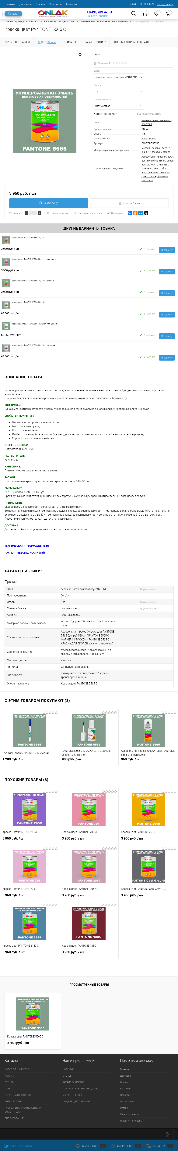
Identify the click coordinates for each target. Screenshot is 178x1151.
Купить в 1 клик (129, 203)
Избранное (126, 1145)
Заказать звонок (97, 15)
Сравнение (91, 1145)
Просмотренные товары (89, 985)
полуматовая (148, 138)
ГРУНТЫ (9, 1082)
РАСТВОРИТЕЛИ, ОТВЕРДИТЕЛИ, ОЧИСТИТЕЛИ (23, 1109)
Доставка (25, 4)
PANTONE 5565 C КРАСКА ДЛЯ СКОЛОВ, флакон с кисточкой (155, 176)
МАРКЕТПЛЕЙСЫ (72, 1095)
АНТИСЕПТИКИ (13, 1101)
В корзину (48, 203)
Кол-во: (18, 213)
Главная (10, 4)
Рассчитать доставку (88, 213)
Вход (133, 3)
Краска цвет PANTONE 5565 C (79, 683)
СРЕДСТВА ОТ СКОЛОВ (18, 1095)
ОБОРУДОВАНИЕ (14, 1118)
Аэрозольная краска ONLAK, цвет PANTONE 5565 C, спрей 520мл (157, 160)
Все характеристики (149, 113)
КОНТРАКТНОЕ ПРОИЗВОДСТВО (80, 1088)
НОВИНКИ (68, 1069)
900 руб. (89, 760)
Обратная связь (18, 1145)
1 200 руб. (29, 760)
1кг (143, 133)
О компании (127, 1101)
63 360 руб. (11, 313)
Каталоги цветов (129, 1114)
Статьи (124, 1107)
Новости (71, 4)
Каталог (13, 13)
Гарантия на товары (131, 1120)
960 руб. (148, 760)
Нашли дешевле (57, 213)
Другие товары (148, 589)
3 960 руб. (10, 248)
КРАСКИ (9, 1075)
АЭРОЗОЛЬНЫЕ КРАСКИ (18, 1069)
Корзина (159, 1145)
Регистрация (147, 3)
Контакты (55, 4)
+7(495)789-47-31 (99, 12)
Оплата (40, 4)
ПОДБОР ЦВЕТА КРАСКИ (76, 1101)
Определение (165, 4)
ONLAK (145, 129)
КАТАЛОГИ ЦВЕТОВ (73, 1082)
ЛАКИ (8, 1088)
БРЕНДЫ (67, 1075)
